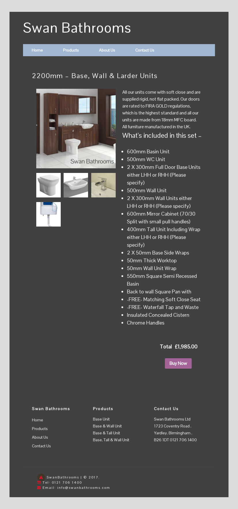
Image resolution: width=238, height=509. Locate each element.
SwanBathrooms (63, 477)
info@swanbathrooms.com (83, 487)
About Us (107, 50)
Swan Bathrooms (77, 28)
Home (37, 50)
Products (71, 50)
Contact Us (144, 50)
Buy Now (178, 363)
